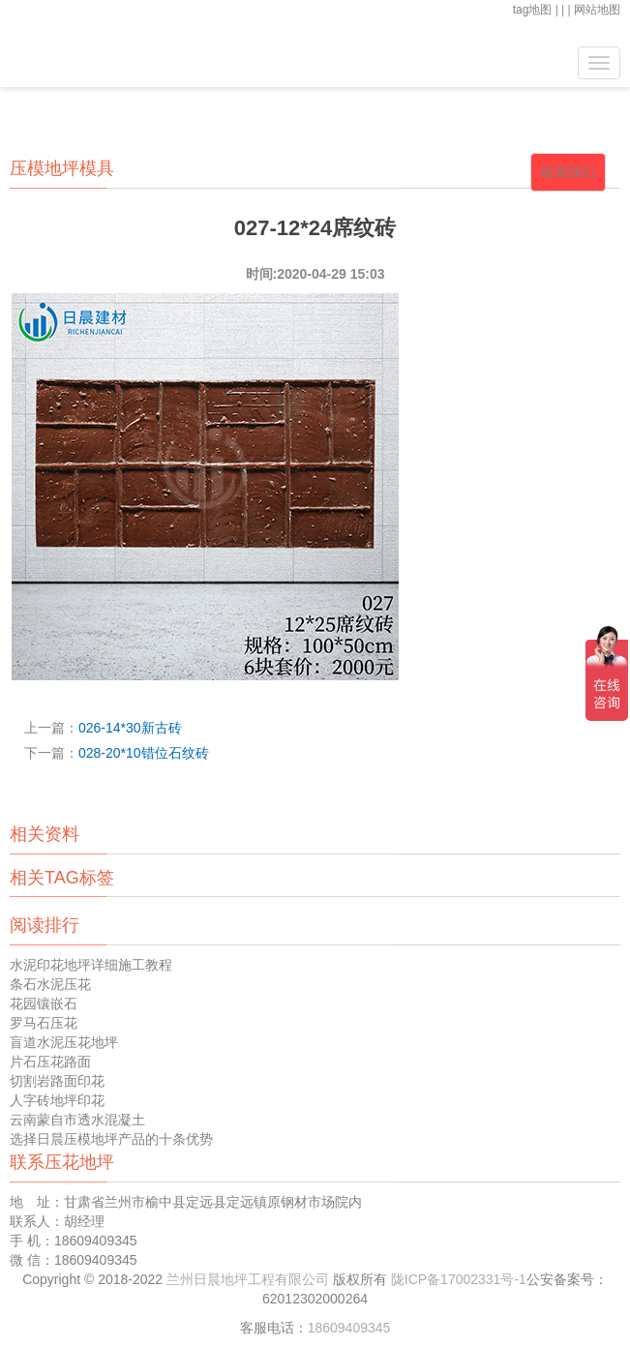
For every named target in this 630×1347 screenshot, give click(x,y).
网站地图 (597, 9)
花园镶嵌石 (43, 1003)
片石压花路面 (50, 1061)
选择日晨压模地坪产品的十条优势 (111, 1139)
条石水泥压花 (50, 984)
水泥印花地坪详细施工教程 (91, 965)
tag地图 (533, 9)
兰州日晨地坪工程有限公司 (249, 1279)
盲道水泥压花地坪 (64, 1042)
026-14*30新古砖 (130, 727)
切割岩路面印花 (57, 1081)
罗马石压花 (43, 1023)
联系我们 (568, 172)
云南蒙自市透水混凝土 (77, 1119)
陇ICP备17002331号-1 (458, 1279)
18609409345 (349, 1327)
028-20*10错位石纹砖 (143, 753)
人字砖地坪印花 (57, 1100)
